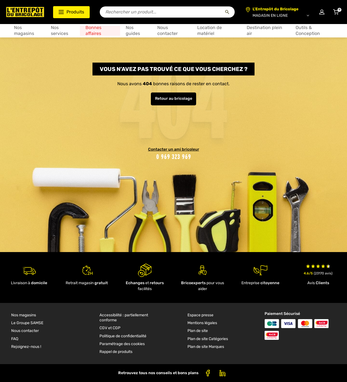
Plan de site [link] (197, 330)
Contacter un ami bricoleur (173, 149)
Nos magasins (24, 30)
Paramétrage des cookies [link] (122, 343)
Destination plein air (264, 30)
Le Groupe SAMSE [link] (27, 323)
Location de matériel (209, 30)
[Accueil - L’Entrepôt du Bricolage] (25, 12)
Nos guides (133, 30)
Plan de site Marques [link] (205, 346)
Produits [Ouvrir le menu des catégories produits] (71, 12)
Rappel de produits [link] (115, 351)
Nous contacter (167, 30)
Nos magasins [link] (23, 315)
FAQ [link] (14, 338)
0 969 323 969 (173, 156)
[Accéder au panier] (335, 12)
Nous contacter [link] (25, 330)
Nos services (59, 30)
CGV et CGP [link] (109, 328)
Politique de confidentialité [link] (122, 336)
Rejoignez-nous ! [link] (26, 346)
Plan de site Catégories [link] (207, 338)
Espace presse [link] (200, 315)
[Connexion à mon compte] (321, 12)
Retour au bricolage (173, 98)
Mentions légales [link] (202, 323)
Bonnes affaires (93, 30)
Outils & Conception (308, 30)
